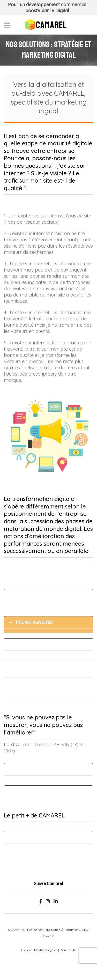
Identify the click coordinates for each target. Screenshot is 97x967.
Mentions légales (45, 950)
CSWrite (48, 936)
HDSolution (52, 930)
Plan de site (68, 950)
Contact (26, 950)
